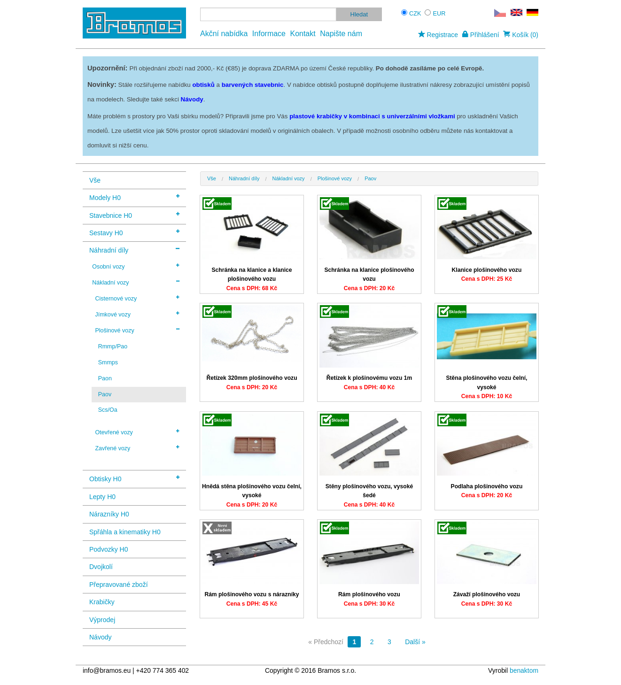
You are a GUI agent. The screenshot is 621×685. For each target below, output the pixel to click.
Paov (104, 394)
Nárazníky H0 (109, 514)
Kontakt (302, 34)
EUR (439, 13)
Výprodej (102, 619)
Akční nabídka (224, 34)
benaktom (524, 670)
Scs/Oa (107, 410)
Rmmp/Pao (112, 346)
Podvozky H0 (108, 549)
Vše (95, 180)
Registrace (438, 34)
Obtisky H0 (134, 478)
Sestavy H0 (134, 232)
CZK (415, 13)
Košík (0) (520, 34)
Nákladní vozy (135, 282)
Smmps (108, 362)
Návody (100, 637)
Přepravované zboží (118, 584)
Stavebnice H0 (134, 214)
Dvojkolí (101, 566)
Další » (415, 642)
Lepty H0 (102, 496)
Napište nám (341, 34)
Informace (269, 34)
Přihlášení (480, 34)
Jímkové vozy (137, 314)
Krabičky (102, 602)
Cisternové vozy (137, 298)
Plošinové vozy (137, 330)
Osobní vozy (135, 266)
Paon (105, 378)
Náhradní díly (134, 249)
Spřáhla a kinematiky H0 (125, 532)
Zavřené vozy (137, 448)
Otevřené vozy (137, 432)
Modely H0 (134, 196)
